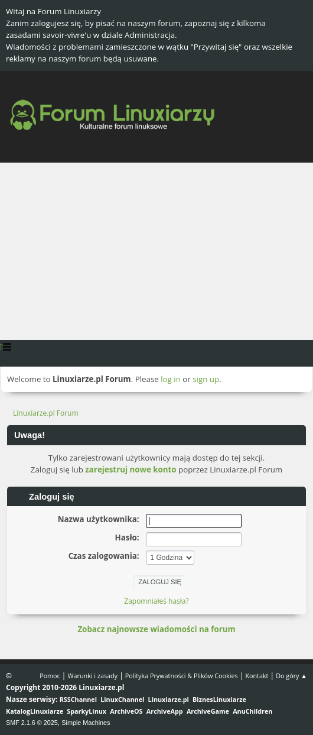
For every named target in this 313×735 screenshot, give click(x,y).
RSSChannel (78, 699)
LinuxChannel (122, 699)
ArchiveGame (208, 711)
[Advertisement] (156, 251)
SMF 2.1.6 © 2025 (32, 722)
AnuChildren (252, 711)
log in (171, 379)
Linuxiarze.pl (168, 699)
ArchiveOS (126, 711)
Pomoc (50, 675)
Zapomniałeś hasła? (156, 601)
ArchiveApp (164, 711)
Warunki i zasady (93, 675)
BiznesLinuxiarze (219, 699)
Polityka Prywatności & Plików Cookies (181, 675)
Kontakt (256, 675)
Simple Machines (85, 722)
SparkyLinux (86, 711)
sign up (206, 379)
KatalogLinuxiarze (34, 711)
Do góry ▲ (291, 675)
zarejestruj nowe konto (130, 469)
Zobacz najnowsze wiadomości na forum (156, 629)
